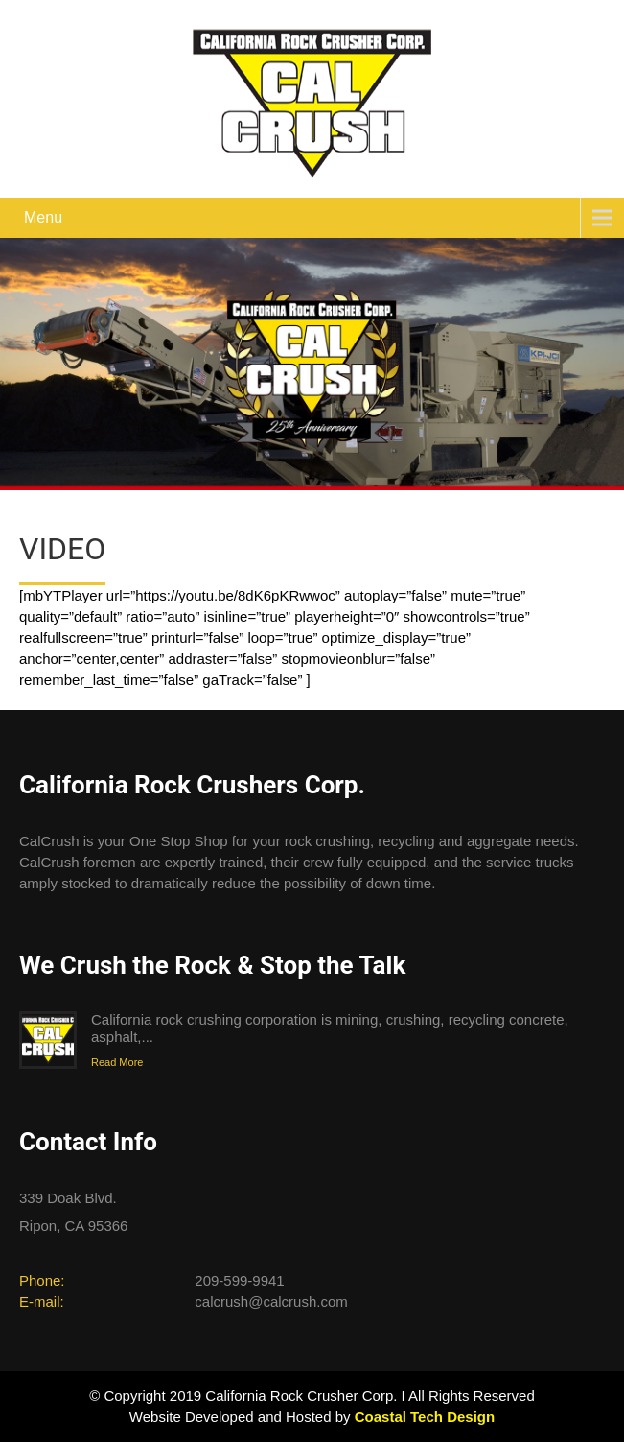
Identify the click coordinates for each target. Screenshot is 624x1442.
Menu (43, 217)
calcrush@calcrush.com (271, 1301)
